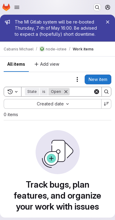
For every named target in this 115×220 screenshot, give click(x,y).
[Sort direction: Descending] (106, 104)
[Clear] (96, 91)
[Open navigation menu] (17, 7)
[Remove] (66, 91)
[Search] (106, 92)
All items (16, 64)
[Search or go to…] (97, 7)
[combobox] (52, 104)
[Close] (107, 22)
